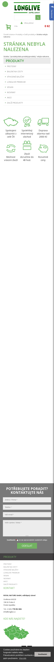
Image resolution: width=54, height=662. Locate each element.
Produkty (19, 34)
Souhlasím (12, 540)
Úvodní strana (8, 34)
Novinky (11, 92)
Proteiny (11, 66)
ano (20, 540)
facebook (52, 12)
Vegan (10, 87)
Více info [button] (22, 658)
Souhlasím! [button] (42, 654)
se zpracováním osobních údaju (34, 540)
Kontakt (9, 588)
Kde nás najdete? (14, 618)
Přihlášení (27, 23)
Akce (9, 97)
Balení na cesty (15, 71)
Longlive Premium (16, 82)
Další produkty (15, 102)
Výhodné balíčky (15, 76)
